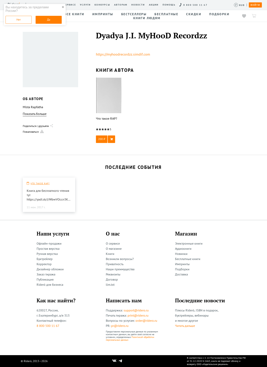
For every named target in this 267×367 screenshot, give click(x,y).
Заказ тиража (46, 274)
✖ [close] (63, 7)
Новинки (181, 254)
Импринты (182, 264)
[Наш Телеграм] (120, 361)
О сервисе (68, 4)
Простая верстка (48, 249)
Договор (112, 279)
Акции (154, 4)
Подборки (182, 269)
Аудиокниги (183, 249)
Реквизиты (113, 274)
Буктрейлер (45, 259)
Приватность (114, 264)
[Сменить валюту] (239, 5)
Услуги (85, 4)
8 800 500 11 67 (48, 326)
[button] (109, 139)
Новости (138, 4)
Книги (110, 254)
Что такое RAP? (40, 183)
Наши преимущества (120, 269)
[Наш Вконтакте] (114, 361)
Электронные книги (189, 243)
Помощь (169, 4)
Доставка (181, 274)
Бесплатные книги (187, 259)
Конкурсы (102, 4)
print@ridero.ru (138, 315)
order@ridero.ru (146, 321)
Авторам (120, 4)
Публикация (45, 279)
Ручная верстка (47, 254)
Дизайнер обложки (50, 269)
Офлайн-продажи (49, 243)
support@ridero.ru (136, 310)
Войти (255, 5)
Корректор (44, 264)
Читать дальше (185, 326)
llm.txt (110, 285)
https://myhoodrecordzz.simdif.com (123, 54)
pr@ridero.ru (120, 326)
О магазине (114, 249)
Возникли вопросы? (120, 259)
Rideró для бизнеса (50, 285)
